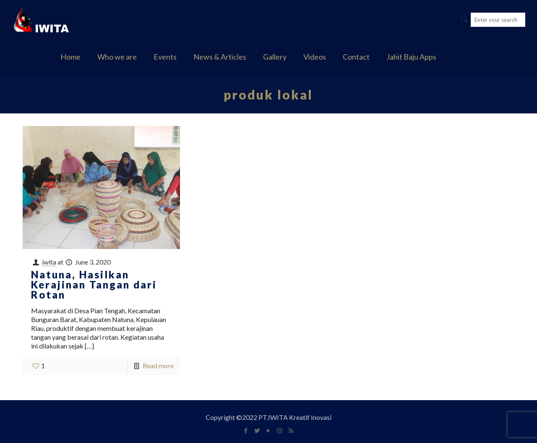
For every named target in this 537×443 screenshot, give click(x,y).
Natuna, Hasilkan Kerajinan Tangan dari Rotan (94, 284)
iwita (49, 262)
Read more (158, 366)
